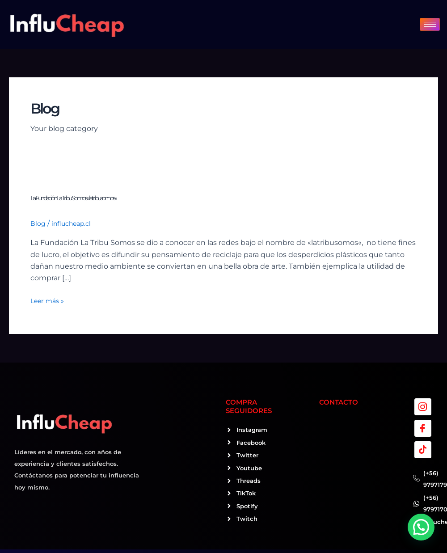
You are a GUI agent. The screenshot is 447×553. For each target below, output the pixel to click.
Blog (38, 224)
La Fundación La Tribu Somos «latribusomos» (73, 198)
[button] (421, 527)
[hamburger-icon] (430, 24)
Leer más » (47, 300)
